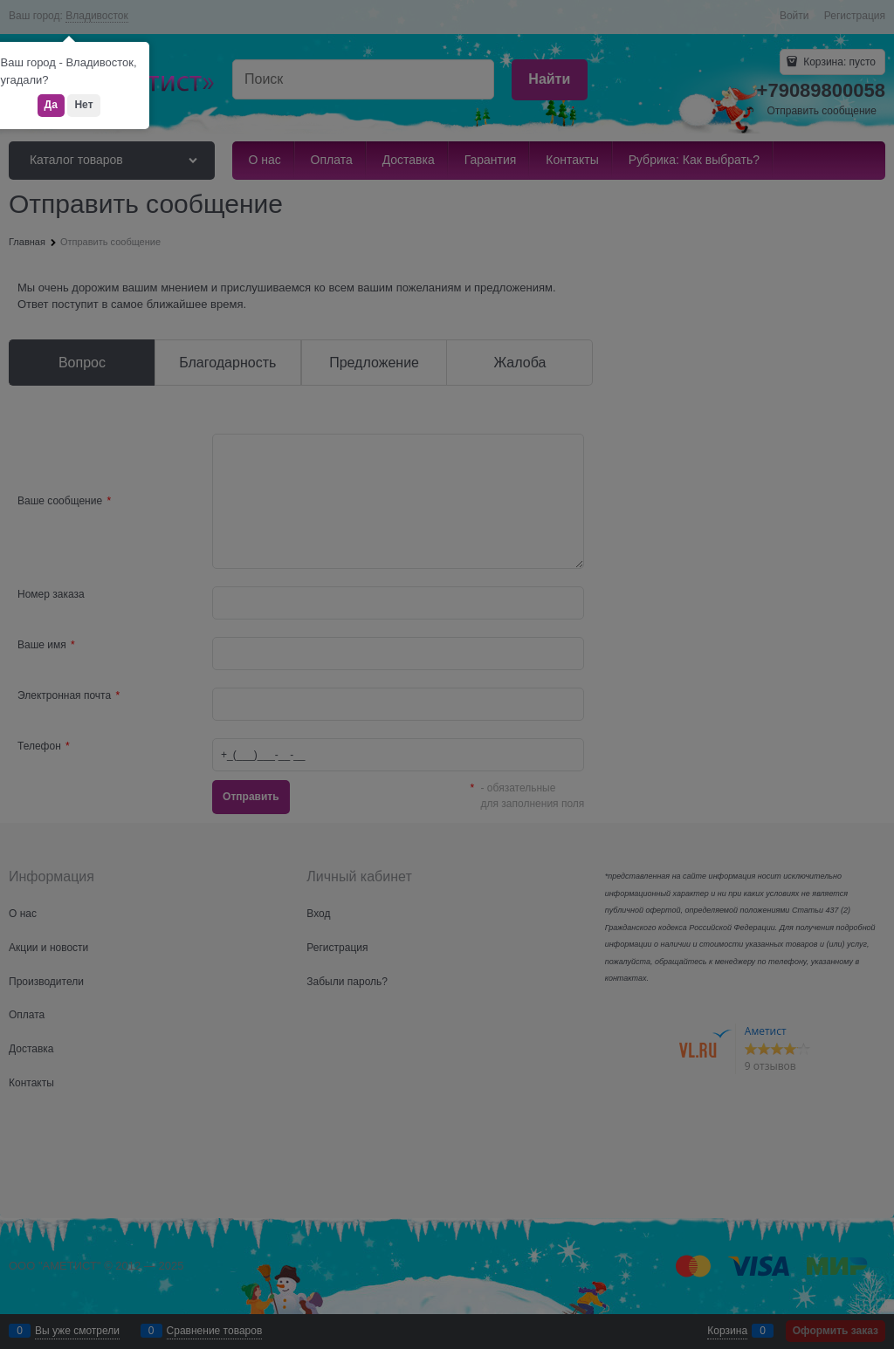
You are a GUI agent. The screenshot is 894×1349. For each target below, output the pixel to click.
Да (51, 105)
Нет (83, 105)
